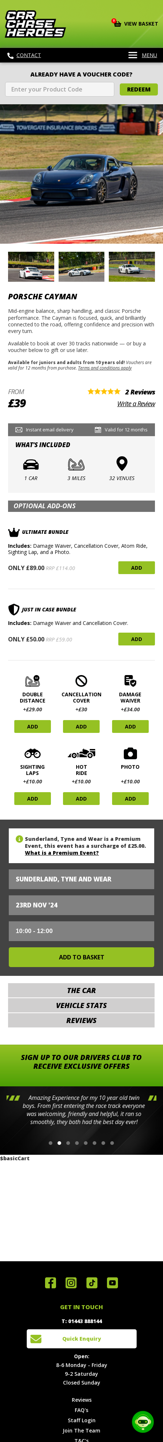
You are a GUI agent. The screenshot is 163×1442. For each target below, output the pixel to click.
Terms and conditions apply (104, 368)
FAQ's (81, 1410)
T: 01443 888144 (82, 1321)
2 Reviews (140, 391)
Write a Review (136, 403)
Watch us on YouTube (112, 1282)
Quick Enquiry (81, 1338)
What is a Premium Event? (62, 852)
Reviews (82, 1399)
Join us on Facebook (50, 1282)
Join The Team (81, 1430)
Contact (24, 55)
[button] (50, 1143)
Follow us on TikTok (91, 1282)
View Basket (136, 23)
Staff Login (82, 1420)
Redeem (139, 89)
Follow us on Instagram (71, 1282)
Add (136, 567)
